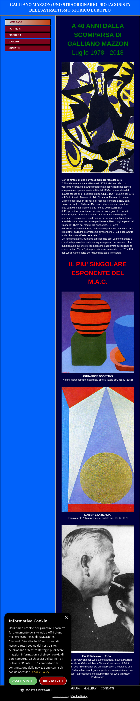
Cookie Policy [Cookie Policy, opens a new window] (40, 672)
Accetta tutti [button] (23, 681)
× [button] (66, 617)
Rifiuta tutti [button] (53, 681)
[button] (38, 690)
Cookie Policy (79, 696)
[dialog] (37, 655)
